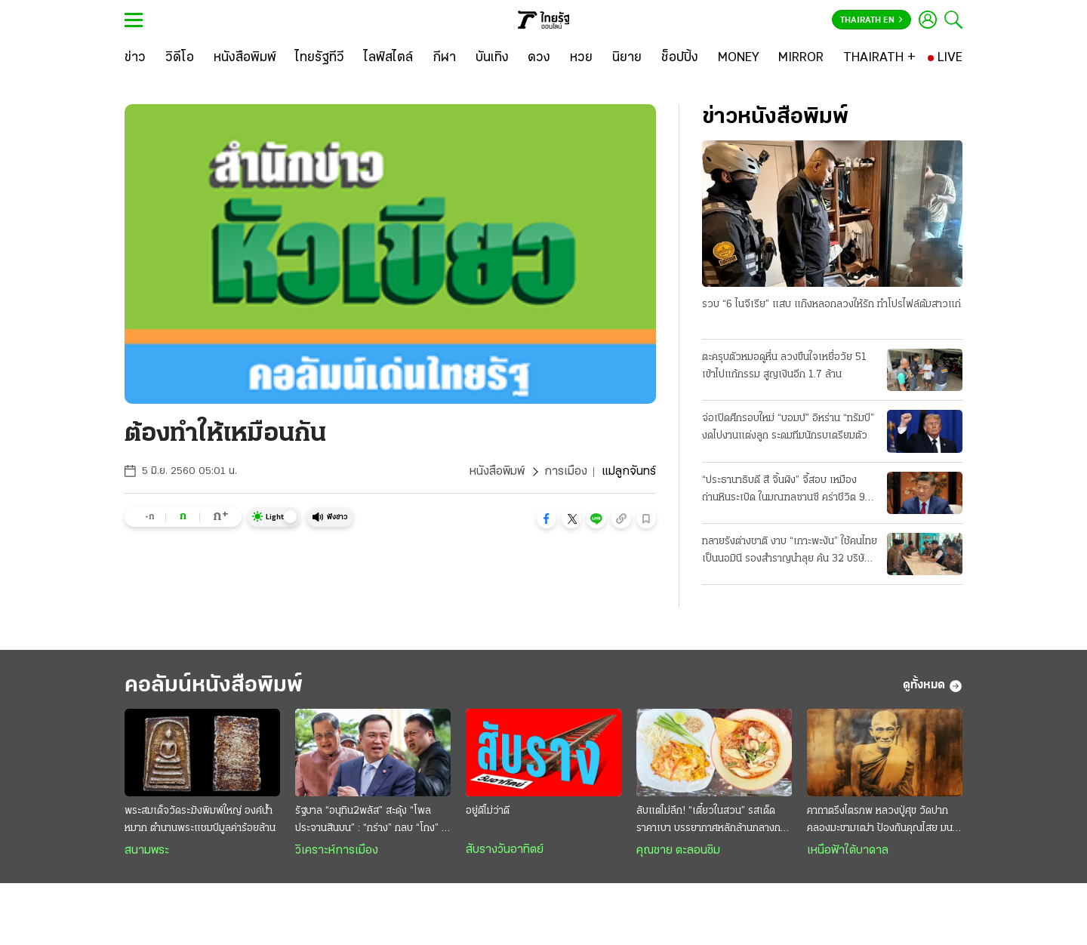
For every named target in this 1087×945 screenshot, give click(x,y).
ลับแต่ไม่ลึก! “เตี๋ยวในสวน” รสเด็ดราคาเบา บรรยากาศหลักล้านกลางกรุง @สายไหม (713, 821)
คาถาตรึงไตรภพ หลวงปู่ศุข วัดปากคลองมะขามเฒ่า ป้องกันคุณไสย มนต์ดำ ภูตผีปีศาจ (883, 821)
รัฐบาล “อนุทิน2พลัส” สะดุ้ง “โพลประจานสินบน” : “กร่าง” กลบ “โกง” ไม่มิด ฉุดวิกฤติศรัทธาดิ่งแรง (373, 821)
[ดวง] (539, 58)
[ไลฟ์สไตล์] (388, 58)
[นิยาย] (627, 58)
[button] (546, 518)
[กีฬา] (444, 58)
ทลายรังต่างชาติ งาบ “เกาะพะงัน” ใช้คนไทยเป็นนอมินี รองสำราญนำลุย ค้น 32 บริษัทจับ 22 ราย (789, 552)
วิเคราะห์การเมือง (336, 851)
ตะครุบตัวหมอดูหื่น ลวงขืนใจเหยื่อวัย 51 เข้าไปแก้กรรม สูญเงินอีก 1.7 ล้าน (784, 366)
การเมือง (565, 472)
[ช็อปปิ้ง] (679, 58)
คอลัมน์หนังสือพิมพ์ (214, 685)
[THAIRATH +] (879, 58)
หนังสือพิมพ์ (497, 472)
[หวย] (581, 58)
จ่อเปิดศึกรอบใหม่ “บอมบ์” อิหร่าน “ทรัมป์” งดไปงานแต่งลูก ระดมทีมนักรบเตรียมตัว (788, 427)
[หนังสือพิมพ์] (245, 58)
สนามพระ (147, 851)
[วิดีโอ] (179, 58)
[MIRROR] (801, 58)
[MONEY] (738, 58)
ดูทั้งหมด (932, 686)
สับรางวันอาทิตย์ (505, 850)
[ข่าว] (135, 58)
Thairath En (871, 20)
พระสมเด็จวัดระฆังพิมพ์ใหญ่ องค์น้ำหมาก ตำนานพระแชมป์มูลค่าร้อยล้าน (200, 819)
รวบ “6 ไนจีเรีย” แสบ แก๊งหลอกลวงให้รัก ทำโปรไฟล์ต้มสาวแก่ (831, 304)
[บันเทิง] (492, 58)
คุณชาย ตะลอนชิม (678, 851)
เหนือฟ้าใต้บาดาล (847, 851)
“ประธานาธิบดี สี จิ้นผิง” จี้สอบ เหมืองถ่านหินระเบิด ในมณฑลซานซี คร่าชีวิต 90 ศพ (787, 490)
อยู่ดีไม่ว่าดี (488, 811)
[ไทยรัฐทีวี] (319, 58)
